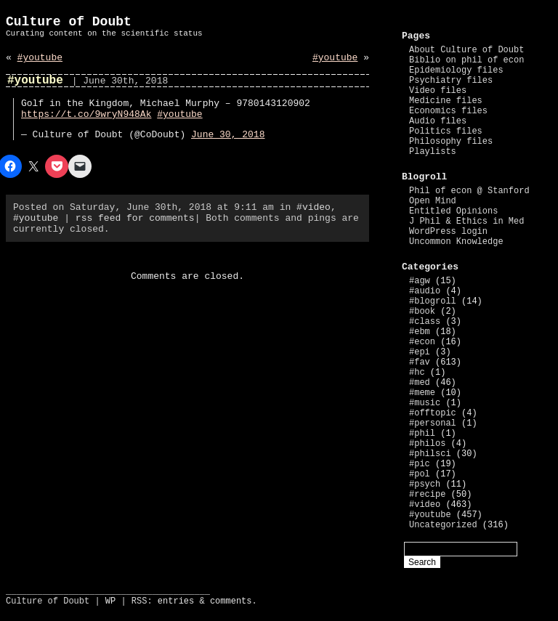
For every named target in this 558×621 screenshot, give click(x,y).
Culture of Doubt (69, 22)
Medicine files (445, 101)
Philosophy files (451, 142)
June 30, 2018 (227, 134)
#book (422, 312)
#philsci (430, 454)
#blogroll (432, 301)
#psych (424, 484)
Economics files (448, 111)
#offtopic (432, 413)
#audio (424, 291)
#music (424, 403)
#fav (419, 362)
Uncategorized (443, 525)
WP (110, 601)
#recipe (427, 495)
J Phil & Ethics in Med (466, 221)
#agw (419, 281)
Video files (437, 91)
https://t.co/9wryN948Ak (86, 114)
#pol (419, 474)
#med (419, 383)
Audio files (437, 121)
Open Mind (432, 201)
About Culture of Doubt (466, 50)
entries (176, 601)
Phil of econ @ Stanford (469, 191)
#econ (422, 342)
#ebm (419, 332)
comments (231, 601)
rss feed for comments (135, 218)
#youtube (39, 57)
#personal (432, 423)
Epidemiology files (456, 70)
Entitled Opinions (453, 211)
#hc (417, 373)
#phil (422, 434)
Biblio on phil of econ (466, 60)
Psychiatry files (451, 81)
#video (313, 207)
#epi (419, 352)
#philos (427, 444)
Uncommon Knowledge (456, 242)
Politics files (445, 131)
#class (424, 322)
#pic (419, 464)
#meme (422, 393)
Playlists (432, 152)
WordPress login (448, 232)
